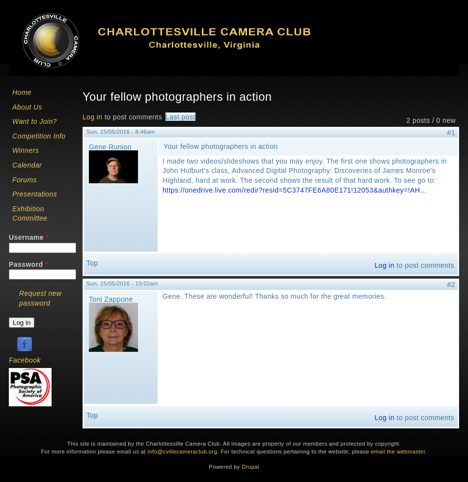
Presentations (34, 194)
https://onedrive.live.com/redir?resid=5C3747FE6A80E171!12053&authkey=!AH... (294, 190)
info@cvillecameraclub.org (182, 451)
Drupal (250, 467)
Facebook (25, 360)
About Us (27, 107)
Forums (24, 180)
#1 (451, 133)
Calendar (27, 165)
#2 (451, 284)
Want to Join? (34, 121)
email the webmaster (398, 451)
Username (29, 237)
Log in (93, 117)
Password (28, 264)
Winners (25, 150)
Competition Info (39, 136)
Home (21, 92)
